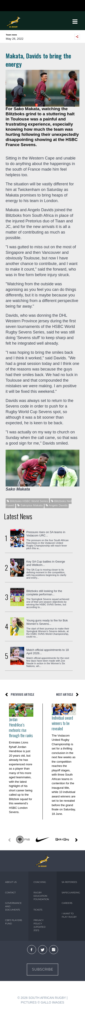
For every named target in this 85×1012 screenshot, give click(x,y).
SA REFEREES (69, 882)
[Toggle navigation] (74, 21)
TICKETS (38, 909)
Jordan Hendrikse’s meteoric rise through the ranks (21, 727)
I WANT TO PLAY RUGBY (69, 915)
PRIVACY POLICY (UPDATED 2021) (39, 925)
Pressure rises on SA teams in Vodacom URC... (45, 533)
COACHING (40, 882)
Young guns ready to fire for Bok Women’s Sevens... (47, 622)
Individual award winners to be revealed (62, 723)
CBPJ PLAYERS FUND (13, 922)
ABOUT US (11, 882)
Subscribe (42, 969)
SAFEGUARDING (71, 892)
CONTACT (10, 892)
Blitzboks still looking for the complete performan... (44, 592)
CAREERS (67, 903)
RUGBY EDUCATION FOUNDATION (41, 896)
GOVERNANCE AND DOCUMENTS (13, 906)
